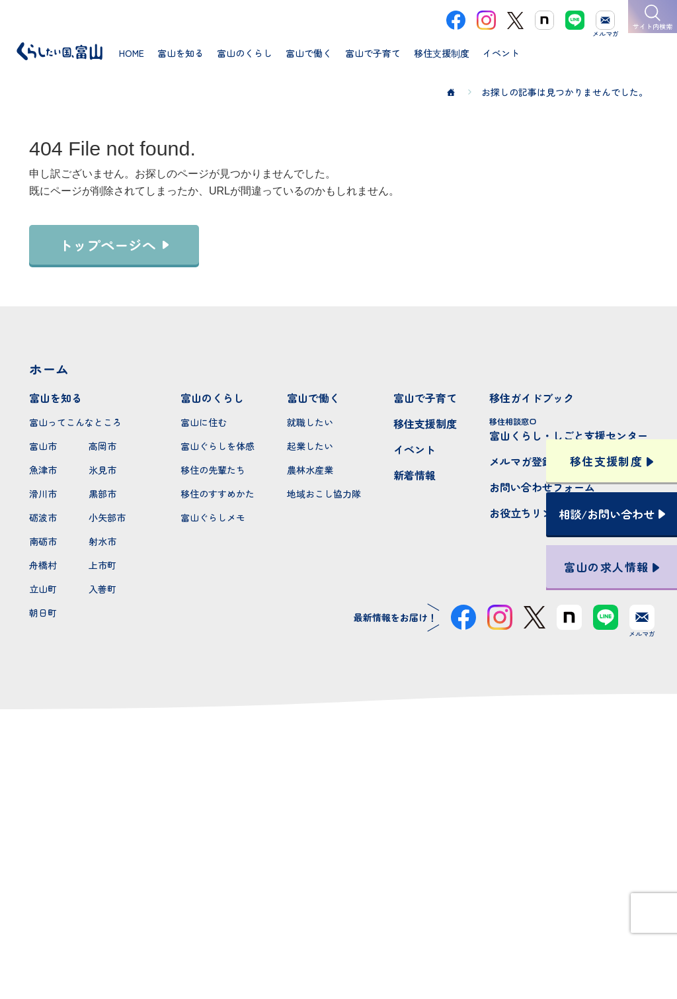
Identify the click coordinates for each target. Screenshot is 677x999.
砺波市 (43, 517)
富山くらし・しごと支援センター (568, 429)
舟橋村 (43, 565)
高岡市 (102, 446)
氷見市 (102, 469)
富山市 (43, 446)
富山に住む (203, 422)
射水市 (102, 541)
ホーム (49, 368)
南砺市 (43, 541)
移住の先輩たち (212, 469)
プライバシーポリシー (338, 941)
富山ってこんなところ (75, 422)
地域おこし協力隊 (324, 493)
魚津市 (43, 469)
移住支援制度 (425, 423)
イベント (414, 449)
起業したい (310, 446)
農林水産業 (310, 469)
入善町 (102, 588)
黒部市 (102, 493)
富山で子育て (425, 398)
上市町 (102, 565)
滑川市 (43, 493)
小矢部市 (107, 517)
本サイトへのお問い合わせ (339, 855)
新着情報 (414, 475)
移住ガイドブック (531, 398)
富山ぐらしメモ (212, 517)
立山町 (43, 588)
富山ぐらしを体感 (217, 446)
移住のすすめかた (217, 493)
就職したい (310, 422)
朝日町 (43, 612)
